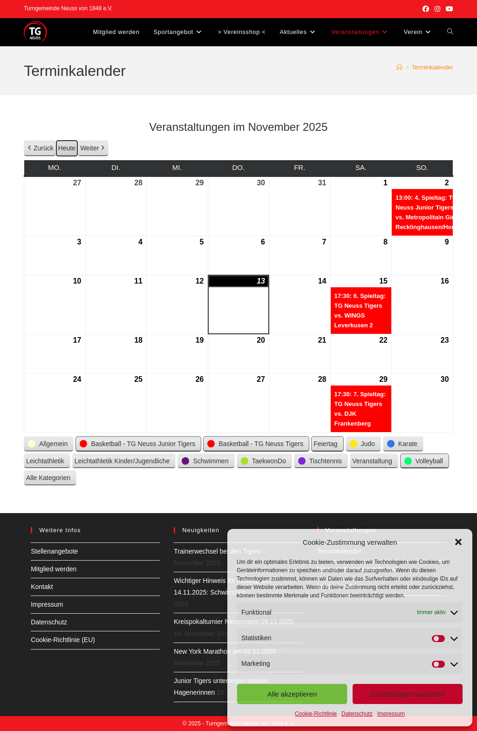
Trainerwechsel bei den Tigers (217, 551)
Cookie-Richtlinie (316, 714)
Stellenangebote (54, 551)
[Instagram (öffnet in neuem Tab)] (437, 9)
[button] (458, 542)
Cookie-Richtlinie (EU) (63, 639)
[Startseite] (399, 67)
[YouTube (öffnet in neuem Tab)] (448, 9)
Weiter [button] (93, 148)
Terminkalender (432, 67)
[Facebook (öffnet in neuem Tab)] (426, 9)
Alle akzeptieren (292, 694)
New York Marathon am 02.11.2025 (225, 651)
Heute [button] (66, 148)
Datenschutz (357, 714)
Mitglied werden (53, 569)
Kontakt (42, 586)
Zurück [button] (40, 148)
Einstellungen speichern (407, 694)
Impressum (391, 714)
